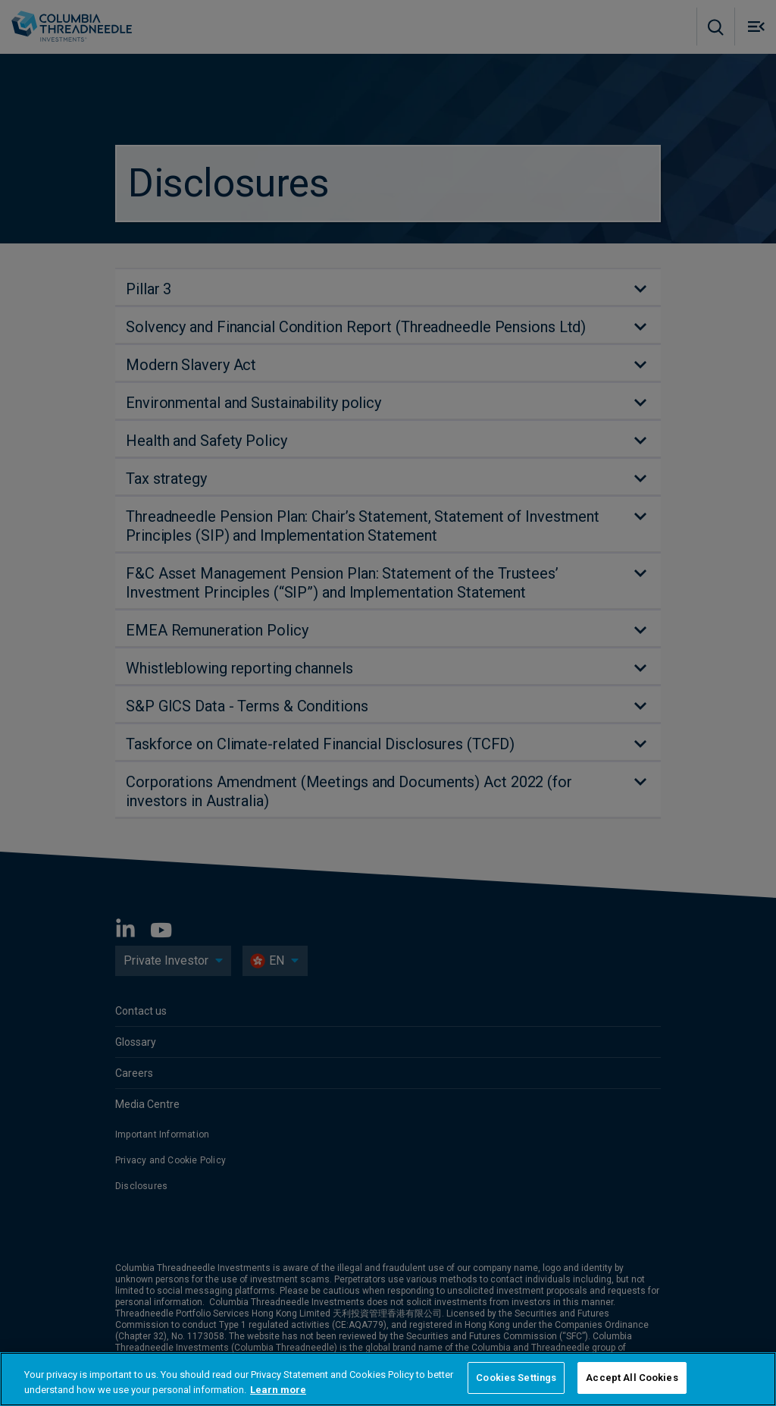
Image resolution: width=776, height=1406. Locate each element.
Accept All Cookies (631, 1377)
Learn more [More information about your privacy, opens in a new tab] (278, 1389)
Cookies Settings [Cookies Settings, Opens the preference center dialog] (516, 1377)
